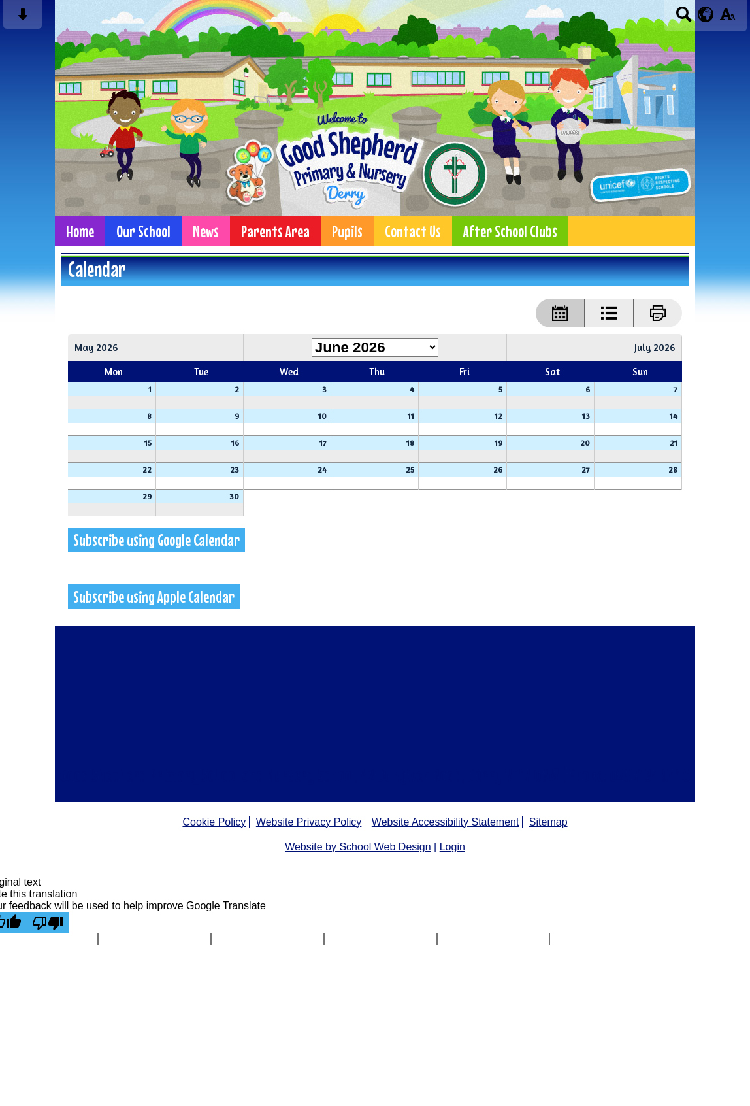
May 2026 (96, 347)
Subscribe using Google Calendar (156, 539)
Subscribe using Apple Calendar (154, 596)
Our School (143, 231)
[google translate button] (705, 14)
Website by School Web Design (358, 846)
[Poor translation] (48, 922)
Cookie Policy (214, 822)
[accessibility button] (727, 18)
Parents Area (275, 231)
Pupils (347, 231)
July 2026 (654, 347)
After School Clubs (510, 231)
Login (452, 846)
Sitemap (548, 822)
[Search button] (683, 18)
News (206, 231)
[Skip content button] (22, 18)
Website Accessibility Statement (445, 822)
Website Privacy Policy (309, 822)
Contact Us (413, 231)
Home (80, 231)
